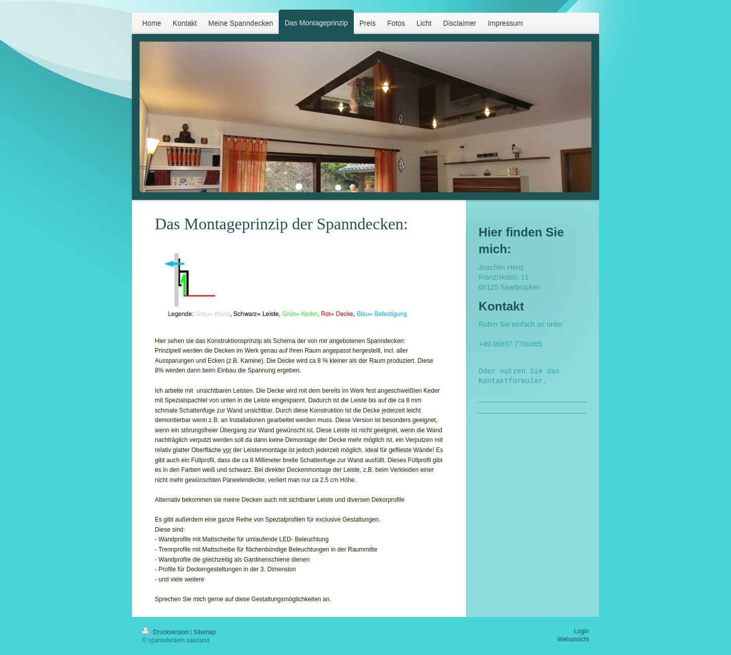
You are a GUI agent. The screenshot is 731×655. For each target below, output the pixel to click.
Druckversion (166, 632)
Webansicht (573, 639)
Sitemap (204, 632)
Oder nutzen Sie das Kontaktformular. (521, 377)
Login (581, 631)
